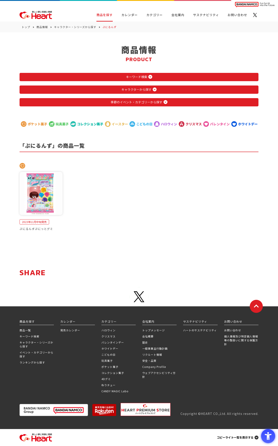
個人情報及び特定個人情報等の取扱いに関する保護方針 (241, 340)
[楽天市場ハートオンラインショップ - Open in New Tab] (104, 410)
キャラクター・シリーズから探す (75, 27)
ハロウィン (108, 330)
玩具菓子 (107, 360)
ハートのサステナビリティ (200, 330)
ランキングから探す (32, 362)
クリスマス (108, 336)
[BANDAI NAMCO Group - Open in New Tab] (54, 410)
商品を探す (104, 15)
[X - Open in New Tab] (255, 15)
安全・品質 (149, 360)
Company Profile (154, 367)
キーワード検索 (29, 336)
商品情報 (42, 27)
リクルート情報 (152, 354)
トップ (26, 27)
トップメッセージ (153, 330)
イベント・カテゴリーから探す (36, 354)
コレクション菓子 (112, 373)
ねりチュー (108, 385)
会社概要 (148, 336)
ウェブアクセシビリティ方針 (159, 375)
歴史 (145, 342)
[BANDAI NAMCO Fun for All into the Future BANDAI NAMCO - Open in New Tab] (255, 4)
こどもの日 (108, 354)
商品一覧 (25, 330)
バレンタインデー (112, 342)
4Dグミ (106, 379)
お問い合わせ (232, 330)
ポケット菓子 (109, 367)
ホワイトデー (109, 348)
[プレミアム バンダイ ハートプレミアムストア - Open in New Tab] (145, 409)
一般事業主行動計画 (155, 348)
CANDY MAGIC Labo (115, 391)
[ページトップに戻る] (256, 306)
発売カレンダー (70, 330)
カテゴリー (154, 15)
